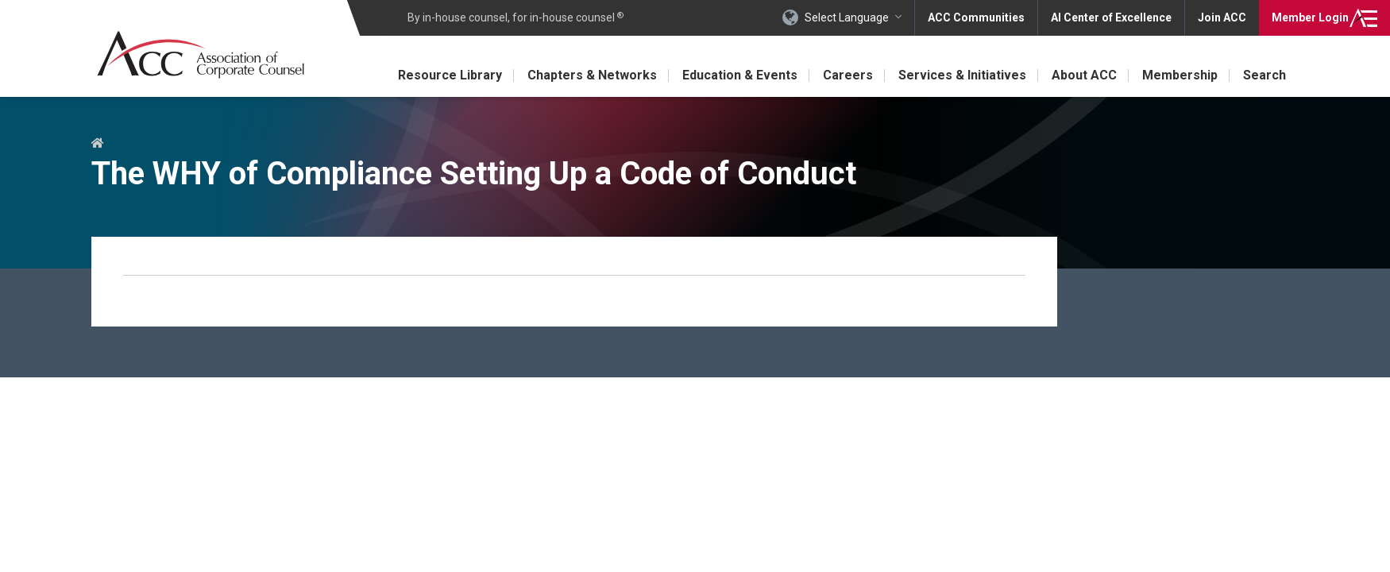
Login (1310, 17)
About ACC (1084, 75)
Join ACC (1222, 17)
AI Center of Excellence (1111, 17)
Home (97, 143)
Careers (848, 75)
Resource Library (450, 75)
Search (1264, 75)
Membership (1180, 75)
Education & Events (739, 75)
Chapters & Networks (592, 75)
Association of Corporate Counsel (200, 54)
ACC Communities (976, 17)
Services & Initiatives (962, 75)
